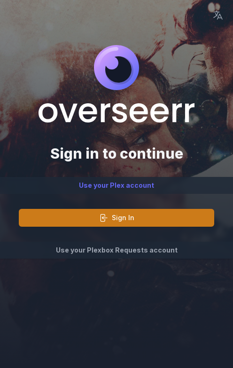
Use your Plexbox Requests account (117, 250)
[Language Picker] (217, 15)
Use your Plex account (116, 185)
